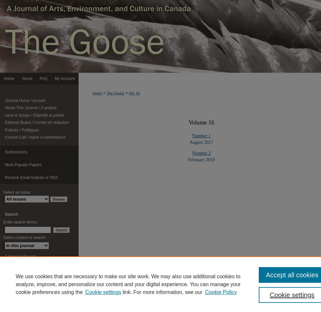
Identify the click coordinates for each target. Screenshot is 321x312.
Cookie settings (103, 292)
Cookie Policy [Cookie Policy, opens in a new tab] (221, 292)
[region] (160, 284)
